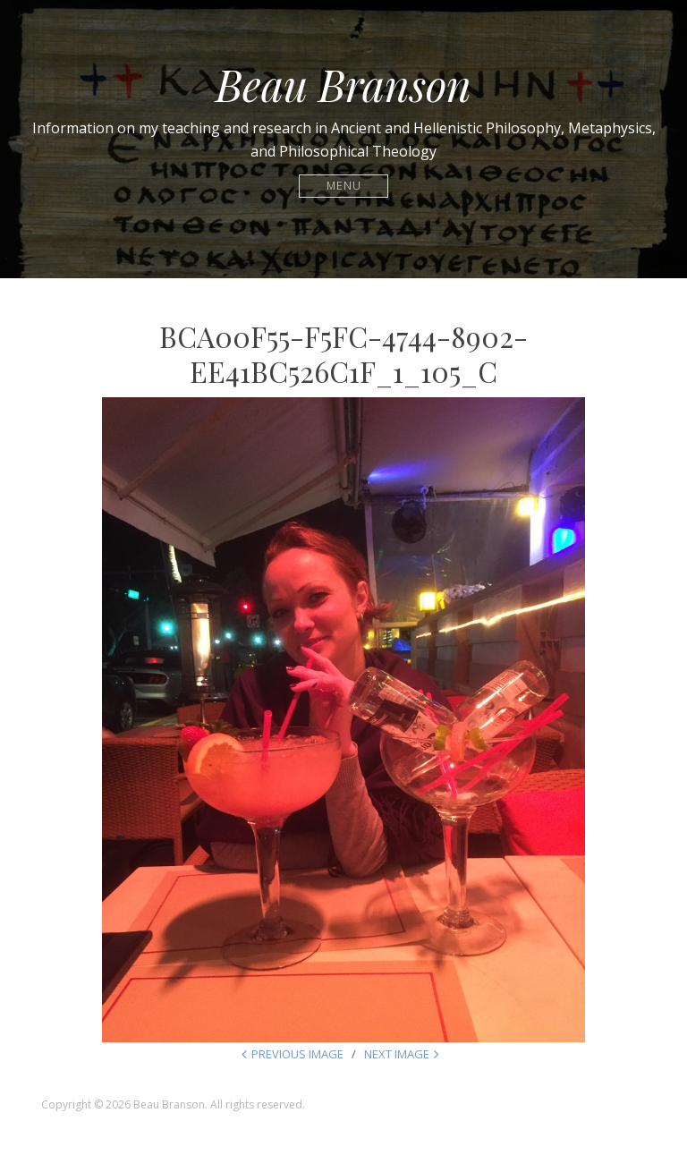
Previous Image (297, 1054)
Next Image (396, 1054)
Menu (344, 185)
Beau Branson (343, 84)
